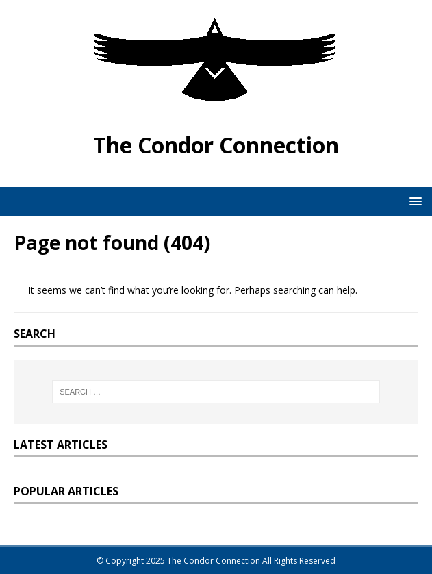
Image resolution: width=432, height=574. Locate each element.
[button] (413, 201)
